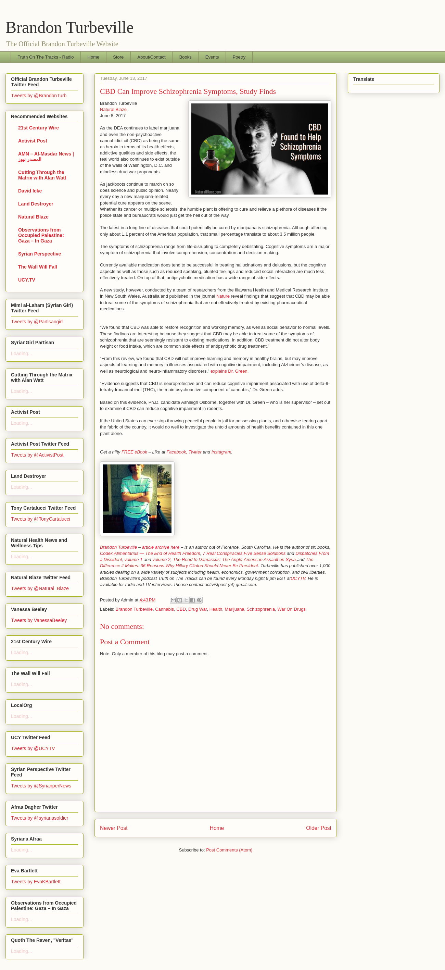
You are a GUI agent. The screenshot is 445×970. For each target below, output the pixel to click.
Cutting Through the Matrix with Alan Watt (42, 175)
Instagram (221, 452)
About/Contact (151, 57)
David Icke (30, 191)
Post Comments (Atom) (229, 850)
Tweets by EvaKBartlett (36, 881)
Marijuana (234, 609)
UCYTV (298, 578)
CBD (181, 609)
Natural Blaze (113, 109)
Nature (223, 296)
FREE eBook (134, 452)
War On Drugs (291, 609)
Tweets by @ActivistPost (37, 455)
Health (215, 609)
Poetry (239, 57)
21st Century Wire (38, 127)
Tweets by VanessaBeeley (39, 620)
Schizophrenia (261, 609)
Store (118, 57)
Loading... (21, 353)
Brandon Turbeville (69, 27)
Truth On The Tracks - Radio (46, 57)
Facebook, (176, 452)
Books (185, 57)
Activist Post (32, 141)
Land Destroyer (35, 204)
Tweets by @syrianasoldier (39, 818)
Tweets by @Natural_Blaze (40, 588)
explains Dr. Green (229, 371)
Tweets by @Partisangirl (37, 321)
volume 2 (161, 559)
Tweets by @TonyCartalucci (40, 519)
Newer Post (114, 828)
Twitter (195, 452)
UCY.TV (26, 280)
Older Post (318, 828)
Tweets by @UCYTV (33, 748)
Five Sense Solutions (264, 553)
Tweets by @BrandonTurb (38, 95)
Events (212, 57)
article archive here (161, 547)
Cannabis (164, 609)
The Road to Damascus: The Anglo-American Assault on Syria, (235, 559)
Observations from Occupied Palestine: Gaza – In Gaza (41, 235)
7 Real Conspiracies (222, 553)
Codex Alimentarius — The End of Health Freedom (150, 553)
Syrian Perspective (39, 254)
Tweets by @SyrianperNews (41, 785)
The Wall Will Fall (37, 267)
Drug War (197, 609)
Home (94, 57)
